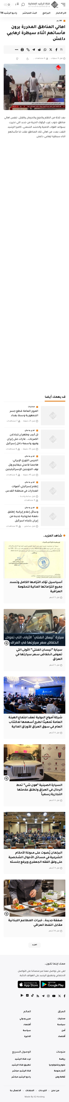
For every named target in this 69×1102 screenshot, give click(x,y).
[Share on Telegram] (33, 50)
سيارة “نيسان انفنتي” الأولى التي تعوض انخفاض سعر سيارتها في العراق (38, 654)
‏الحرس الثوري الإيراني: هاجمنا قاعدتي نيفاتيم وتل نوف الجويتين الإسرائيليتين (22, 465)
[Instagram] (48, 996)
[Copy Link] (28, 50)
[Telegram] (43, 996)
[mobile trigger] (62, 4)
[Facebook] (64, 996)
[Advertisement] (34, 352)
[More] (16, 50)
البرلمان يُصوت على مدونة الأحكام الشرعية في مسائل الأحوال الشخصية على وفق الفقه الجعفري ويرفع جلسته (35, 857)
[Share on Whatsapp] (45, 50)
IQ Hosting (39, 1097)
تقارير (59, 21)
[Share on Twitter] (50, 50)
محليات (31, 407)
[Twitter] (59, 996)
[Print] (22, 50)
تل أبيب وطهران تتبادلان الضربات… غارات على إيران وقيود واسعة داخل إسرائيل (22, 439)
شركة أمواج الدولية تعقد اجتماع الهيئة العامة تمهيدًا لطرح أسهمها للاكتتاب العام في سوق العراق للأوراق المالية (35, 722)
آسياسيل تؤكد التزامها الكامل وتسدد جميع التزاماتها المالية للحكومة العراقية (36, 587)
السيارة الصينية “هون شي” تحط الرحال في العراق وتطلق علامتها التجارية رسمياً (39, 790)
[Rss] (37, 996)
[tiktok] (32, 996)
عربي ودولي (30, 430)
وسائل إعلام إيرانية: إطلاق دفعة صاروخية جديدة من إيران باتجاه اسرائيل (23, 517)
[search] (23, 5)
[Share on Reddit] (39, 50)
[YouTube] (53, 996)
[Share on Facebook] (56, 50)
